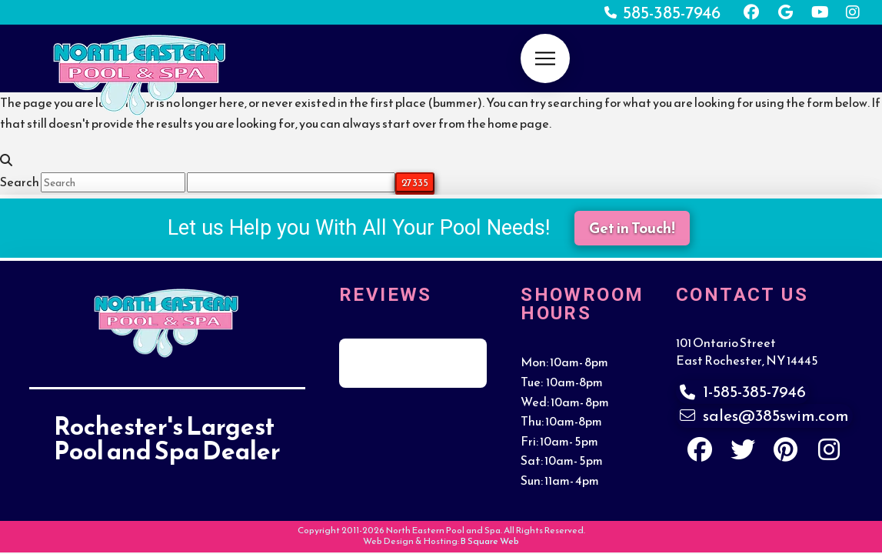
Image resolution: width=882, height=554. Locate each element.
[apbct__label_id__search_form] (291, 182)
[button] (546, 59)
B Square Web (490, 541)
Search (19, 181)
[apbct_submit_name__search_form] (414, 182)
